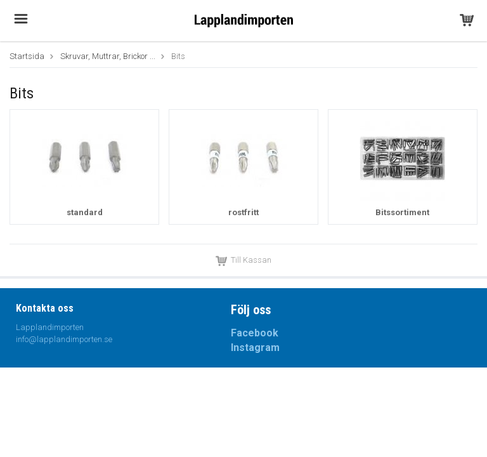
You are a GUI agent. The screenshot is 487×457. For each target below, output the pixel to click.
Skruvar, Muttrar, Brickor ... (107, 56)
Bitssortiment (402, 212)
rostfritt (243, 212)
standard (85, 212)
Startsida (27, 56)
